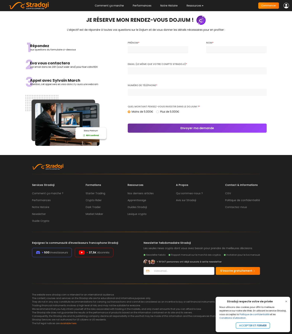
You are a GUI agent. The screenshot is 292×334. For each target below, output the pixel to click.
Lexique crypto (137, 214)
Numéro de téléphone (142, 85)
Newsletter (39, 214)
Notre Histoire (169, 5)
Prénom (133, 42)
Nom (210, 42)
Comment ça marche (109, 5)
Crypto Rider (94, 200)
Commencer (268, 5)
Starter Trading (95, 193)
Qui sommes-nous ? (189, 193)
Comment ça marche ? (47, 193)
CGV (228, 193)
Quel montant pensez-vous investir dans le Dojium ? (164, 106)
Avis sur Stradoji (186, 200)
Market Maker (94, 214)
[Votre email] (183, 271)
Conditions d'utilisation (232, 317)
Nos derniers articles (141, 193)
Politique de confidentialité (254, 314)
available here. (68, 323)
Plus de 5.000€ (169, 112)
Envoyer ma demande (197, 128)
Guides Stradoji (137, 207)
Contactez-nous (236, 207)
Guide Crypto (40, 221)
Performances (142, 5)
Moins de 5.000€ (142, 112)
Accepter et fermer (253, 325)
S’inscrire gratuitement (238, 271)
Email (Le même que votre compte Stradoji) (157, 64)
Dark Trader (93, 207)
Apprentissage (137, 200)
